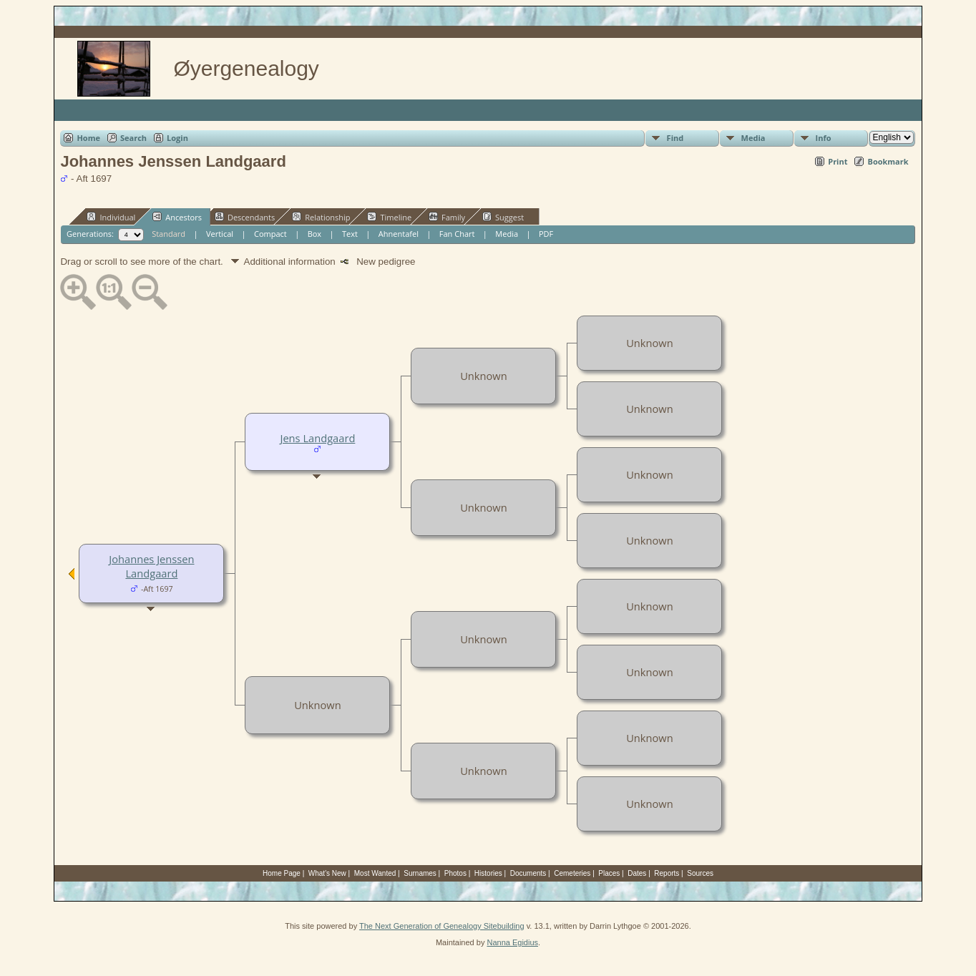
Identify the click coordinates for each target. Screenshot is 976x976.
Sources (700, 873)
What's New (327, 873)
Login (177, 137)
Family (447, 217)
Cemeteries (572, 873)
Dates (637, 873)
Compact (270, 233)
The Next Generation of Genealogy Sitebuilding (441, 926)
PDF (546, 233)
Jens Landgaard (317, 438)
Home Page (282, 873)
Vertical (219, 233)
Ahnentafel (399, 233)
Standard (168, 233)
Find (675, 137)
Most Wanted (375, 873)
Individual (111, 217)
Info (823, 137)
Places (609, 873)
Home (88, 137)
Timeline (389, 217)
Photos (455, 873)
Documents (528, 873)
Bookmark (887, 161)
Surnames (420, 873)
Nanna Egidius (512, 942)
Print (837, 161)
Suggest (503, 217)
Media (753, 137)
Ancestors (177, 217)
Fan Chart (457, 233)
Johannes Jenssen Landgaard (151, 566)
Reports (666, 873)
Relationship (321, 217)
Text (350, 233)
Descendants (245, 217)
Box (314, 233)
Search (133, 137)
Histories (488, 873)
